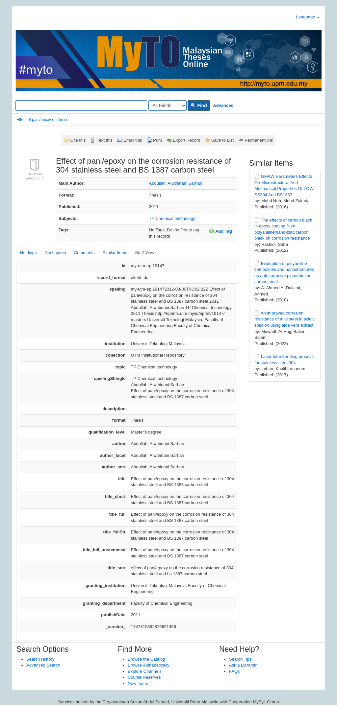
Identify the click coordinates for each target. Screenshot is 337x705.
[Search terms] (81, 105)
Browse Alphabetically (148, 665)
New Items (138, 683)
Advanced (223, 105)
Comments (84, 252)
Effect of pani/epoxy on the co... (44, 119)
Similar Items (114, 252)
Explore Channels (145, 671)
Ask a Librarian (243, 665)
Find (199, 105)
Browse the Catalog (146, 659)
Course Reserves (144, 677)
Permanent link (259, 140)
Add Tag (220, 231)
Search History (40, 659)
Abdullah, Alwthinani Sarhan (175, 183)
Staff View (144, 252)
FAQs (234, 671)
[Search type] (167, 105)
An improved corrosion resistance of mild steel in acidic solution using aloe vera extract (284, 319)
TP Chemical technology (172, 218)
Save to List (222, 140)
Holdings (28, 252)
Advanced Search (43, 665)
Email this (132, 140)
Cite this (78, 140)
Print (157, 140)
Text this (105, 140)
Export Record (186, 140)
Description (55, 252)
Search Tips (240, 659)
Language (308, 16)
